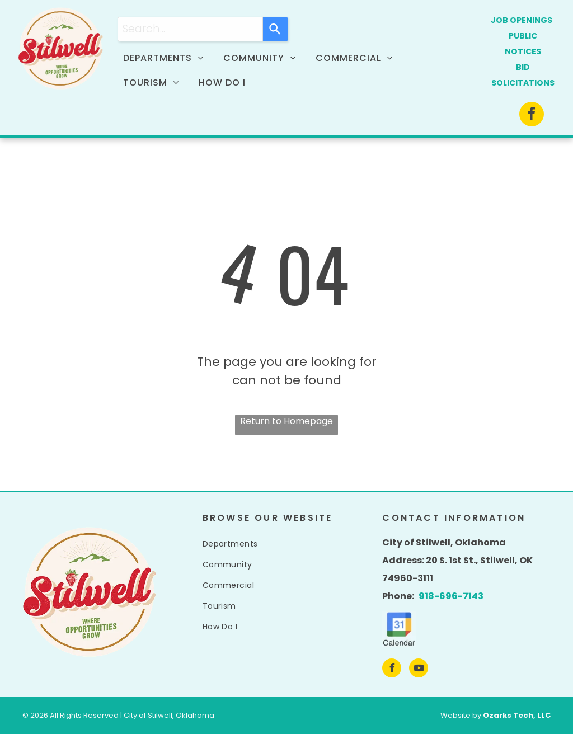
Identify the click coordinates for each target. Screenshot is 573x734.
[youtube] (418, 669)
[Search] (275, 29)
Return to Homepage (286, 421)
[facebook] (531, 115)
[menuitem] (168, 58)
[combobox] (190, 29)
